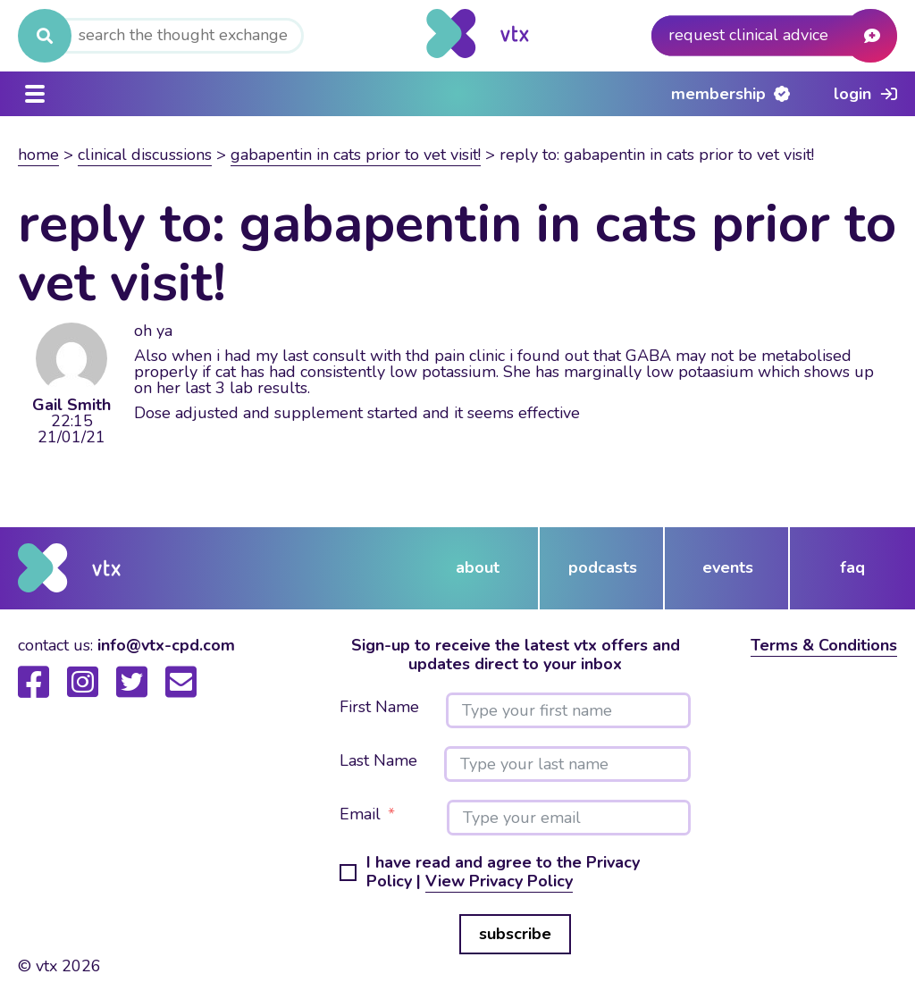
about (477, 567)
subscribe (515, 933)
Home (38, 154)
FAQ (852, 567)
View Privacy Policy (499, 881)
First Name (379, 708)
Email (360, 815)
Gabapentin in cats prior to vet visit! (356, 154)
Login (852, 94)
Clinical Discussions (145, 154)
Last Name (378, 761)
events (727, 567)
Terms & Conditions (824, 645)
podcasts (602, 567)
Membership (718, 94)
